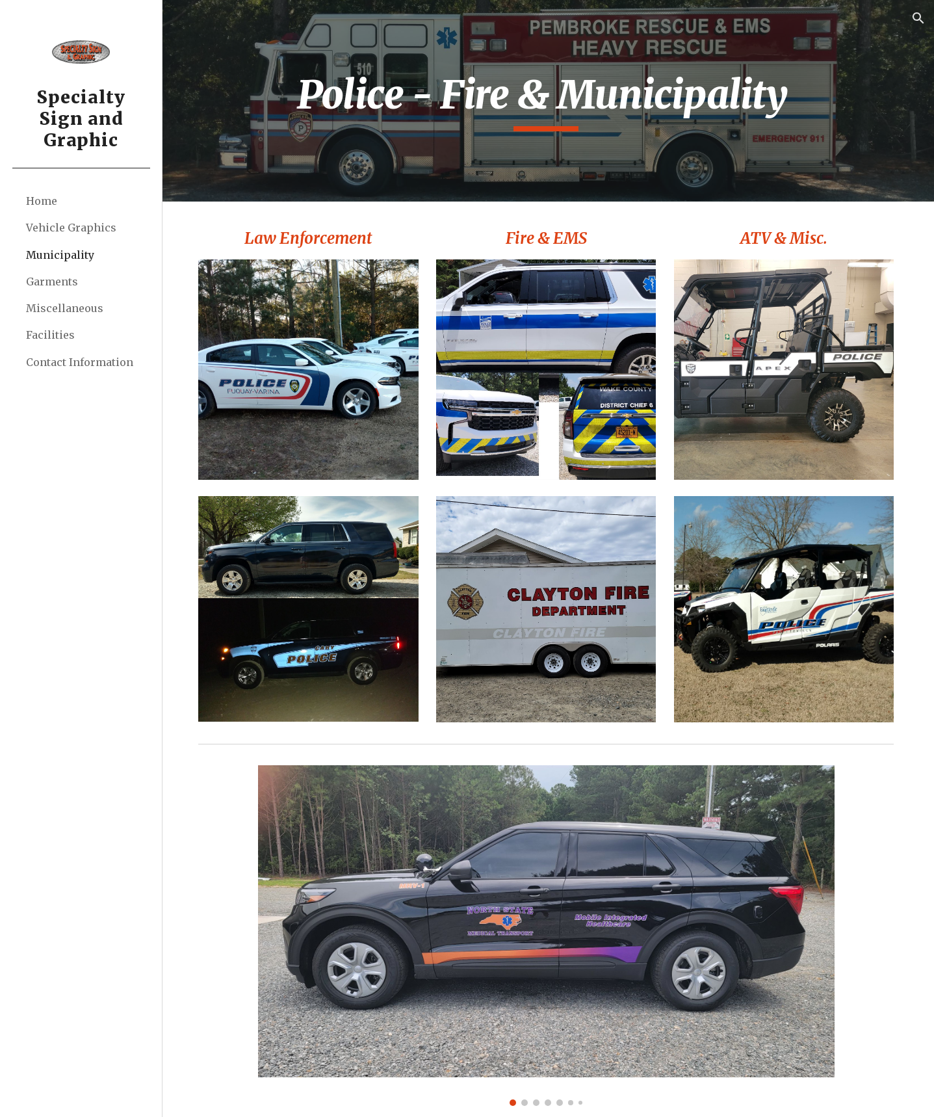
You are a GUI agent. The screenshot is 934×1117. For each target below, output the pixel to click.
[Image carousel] (548, 932)
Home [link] (41, 200)
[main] (548, 101)
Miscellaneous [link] (64, 308)
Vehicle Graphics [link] (71, 227)
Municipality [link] (60, 254)
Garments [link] (52, 281)
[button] (918, 18)
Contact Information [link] (79, 362)
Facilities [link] (50, 334)
